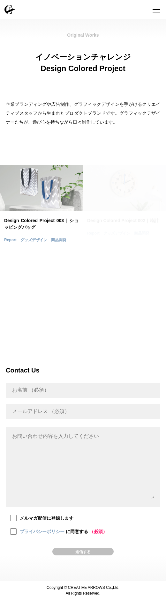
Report (10, 240)
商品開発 (58, 240)
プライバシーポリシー (42, 531)
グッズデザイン (33, 240)
